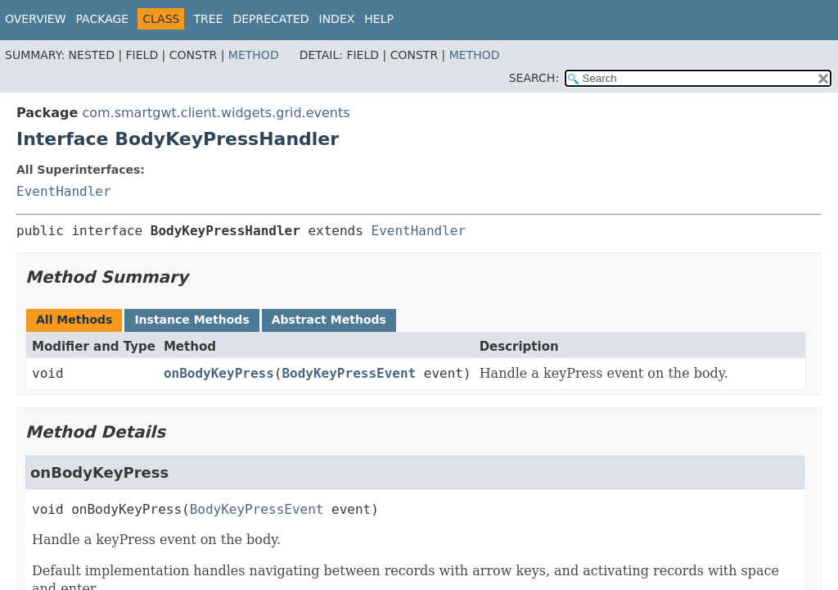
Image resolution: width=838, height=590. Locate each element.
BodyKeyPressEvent (349, 373)
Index (337, 18)
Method (253, 54)
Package (102, 18)
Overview (35, 18)
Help (379, 18)
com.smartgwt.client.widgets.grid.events (215, 112)
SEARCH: (534, 77)
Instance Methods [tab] (191, 319)
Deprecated (270, 18)
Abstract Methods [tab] (329, 319)
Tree (208, 18)
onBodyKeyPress (219, 373)
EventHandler (63, 191)
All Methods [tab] (74, 319)
